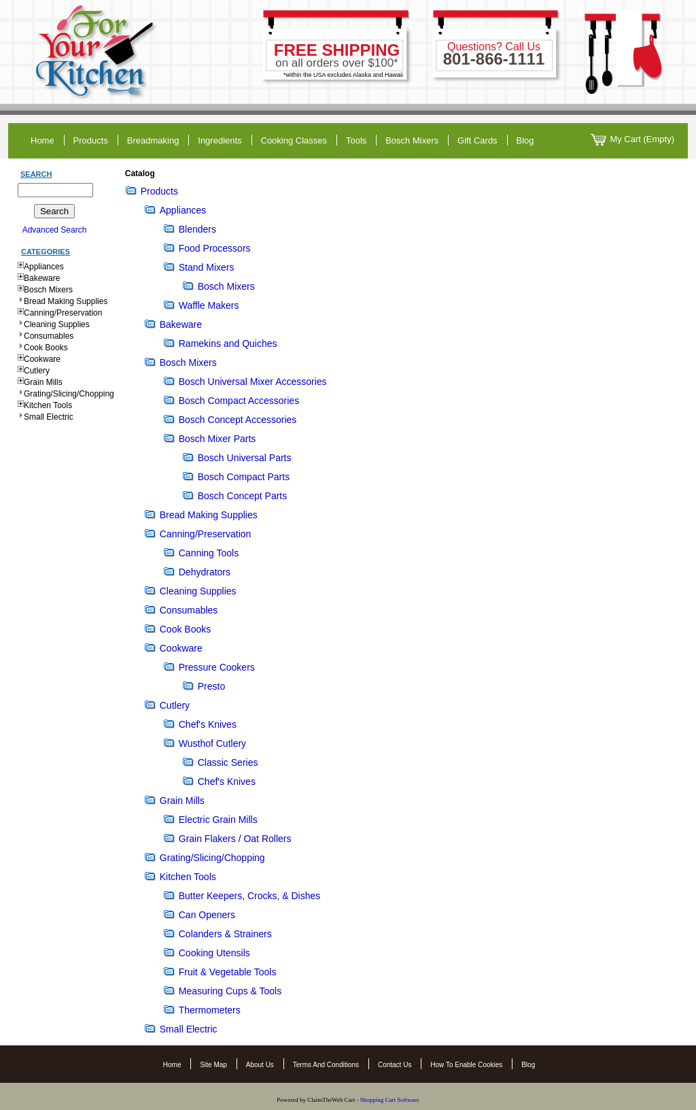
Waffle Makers (209, 305)
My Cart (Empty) (632, 139)
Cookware (42, 359)
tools (356, 140)
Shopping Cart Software (390, 1099)
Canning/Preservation (63, 313)
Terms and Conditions (326, 1065)
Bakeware (42, 278)
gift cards (477, 140)
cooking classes (294, 140)
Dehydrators (204, 572)
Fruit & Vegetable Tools (228, 971)
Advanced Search (54, 230)
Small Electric (48, 417)
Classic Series (228, 762)
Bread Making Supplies (65, 301)
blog (525, 140)
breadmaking (153, 140)
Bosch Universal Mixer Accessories (253, 381)
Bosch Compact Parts (244, 476)
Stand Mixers (206, 267)
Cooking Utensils (214, 952)
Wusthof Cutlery (212, 743)
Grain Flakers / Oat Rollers (235, 838)
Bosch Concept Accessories (238, 419)
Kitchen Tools (48, 405)
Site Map (213, 1065)
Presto (211, 686)
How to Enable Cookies (466, 1065)
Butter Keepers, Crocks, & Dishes (250, 895)
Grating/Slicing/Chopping (69, 394)
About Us (260, 1065)
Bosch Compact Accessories (239, 400)
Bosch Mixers (411, 140)
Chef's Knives (208, 724)
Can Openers (207, 914)
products (90, 140)
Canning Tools (209, 553)
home (42, 140)
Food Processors (215, 248)
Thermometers (210, 1010)
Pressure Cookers (217, 667)
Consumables (48, 336)
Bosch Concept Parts (243, 495)
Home (172, 1065)
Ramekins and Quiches (228, 343)
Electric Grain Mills (218, 819)
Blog (528, 1065)
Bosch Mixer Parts (217, 438)
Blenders (197, 229)
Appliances (44, 266)
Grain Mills (43, 382)
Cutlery (37, 370)
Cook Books (46, 347)
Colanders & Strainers (225, 933)
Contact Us (394, 1065)
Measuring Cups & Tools (230, 991)
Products (159, 191)
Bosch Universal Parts (245, 457)
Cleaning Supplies (57, 324)
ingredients (219, 140)
